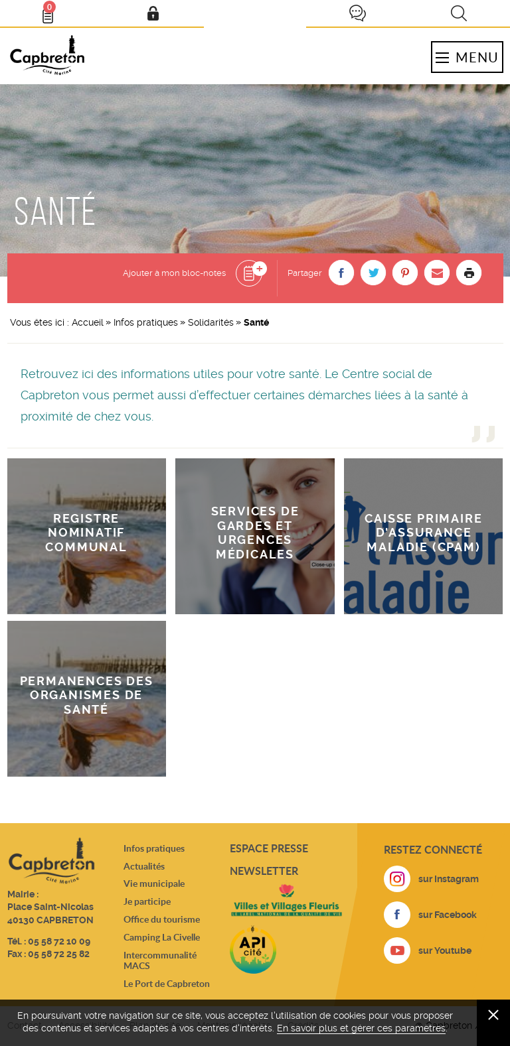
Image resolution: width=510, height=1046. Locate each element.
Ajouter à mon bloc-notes (174, 273)
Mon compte (152, 13)
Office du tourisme (162, 919)
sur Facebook (447, 914)
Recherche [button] (459, 13)
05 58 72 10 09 (59, 941)
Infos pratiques (146, 322)
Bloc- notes (53, 11)
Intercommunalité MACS (160, 960)
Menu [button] (467, 57)
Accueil (88, 322)
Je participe (357, 13)
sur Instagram (448, 879)
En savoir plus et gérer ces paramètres (361, 1028)
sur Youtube (444, 950)
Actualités (144, 866)
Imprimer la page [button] (468, 272)
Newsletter (264, 870)
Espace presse (269, 848)
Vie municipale (154, 883)
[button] (341, 272)
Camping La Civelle (162, 937)
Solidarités (211, 322)
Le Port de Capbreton (167, 983)
